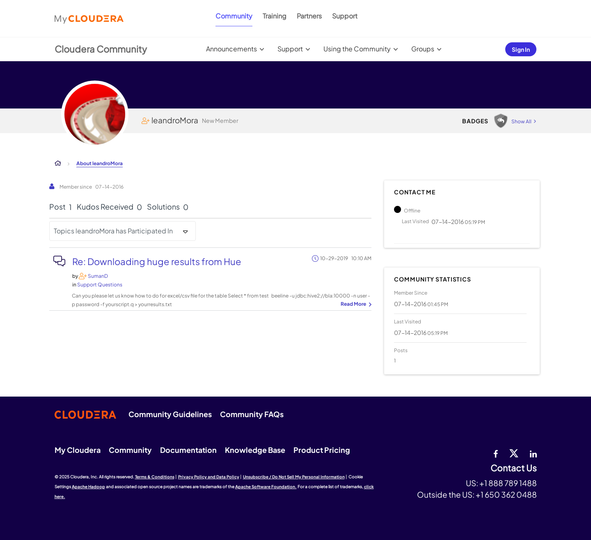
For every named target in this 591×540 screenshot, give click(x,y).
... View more (355, 304)
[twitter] (514, 453)
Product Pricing (321, 450)
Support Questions (99, 285)
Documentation (188, 450)
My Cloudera (78, 450)
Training (274, 16)
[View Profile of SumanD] (98, 276)
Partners (309, 16)
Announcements (231, 48)
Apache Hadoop (88, 486)
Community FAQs (252, 414)
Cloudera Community (101, 49)
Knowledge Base (255, 450)
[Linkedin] (533, 453)
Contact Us (513, 468)
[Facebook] (495, 453)
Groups (422, 48)
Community (233, 16)
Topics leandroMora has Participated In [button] (113, 230)
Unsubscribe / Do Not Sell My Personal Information (294, 476)
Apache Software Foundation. (266, 486)
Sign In (521, 49)
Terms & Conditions (154, 476)
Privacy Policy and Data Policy (208, 476)
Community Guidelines (170, 414)
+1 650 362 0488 (506, 494)
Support (344, 16)
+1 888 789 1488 (508, 483)
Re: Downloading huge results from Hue (156, 261)
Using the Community (357, 48)
